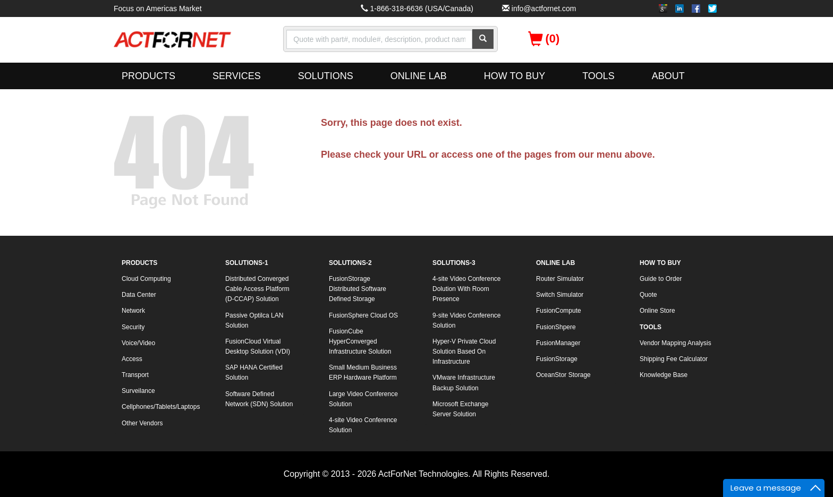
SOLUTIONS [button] (325, 76)
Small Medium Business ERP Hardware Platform (363, 372)
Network (133, 310)
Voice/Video (138, 343)
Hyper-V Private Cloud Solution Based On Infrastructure (464, 351)
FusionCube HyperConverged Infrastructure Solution (360, 341)
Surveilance (138, 391)
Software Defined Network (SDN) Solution (259, 399)
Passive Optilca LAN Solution (254, 320)
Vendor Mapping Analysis (675, 343)
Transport (135, 375)
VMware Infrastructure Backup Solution (463, 382)
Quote (648, 294)
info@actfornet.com (544, 8)
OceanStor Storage (563, 375)
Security (133, 327)
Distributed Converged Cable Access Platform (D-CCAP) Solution (257, 289)
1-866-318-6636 (396, 8)
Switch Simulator (559, 294)
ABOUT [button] (668, 76)
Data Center (139, 294)
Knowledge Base (663, 375)
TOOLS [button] (598, 76)
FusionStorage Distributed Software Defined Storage (357, 289)
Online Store (657, 310)
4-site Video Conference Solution (363, 425)
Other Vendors (142, 423)
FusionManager (558, 343)
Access (132, 359)
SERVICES (236, 76)
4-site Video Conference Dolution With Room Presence (466, 289)
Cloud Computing (146, 278)
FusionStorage (556, 359)
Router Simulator (560, 278)
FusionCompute (558, 310)
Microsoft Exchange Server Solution (460, 409)
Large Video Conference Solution (363, 399)
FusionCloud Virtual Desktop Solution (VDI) (257, 346)
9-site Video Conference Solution (466, 320)
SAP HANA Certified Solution (254, 372)
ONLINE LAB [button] (418, 76)
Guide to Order (661, 278)
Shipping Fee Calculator (674, 359)
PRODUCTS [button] (148, 76)
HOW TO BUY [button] (514, 76)
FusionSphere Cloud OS (363, 315)
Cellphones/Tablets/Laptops (161, 406)
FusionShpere (556, 327)
